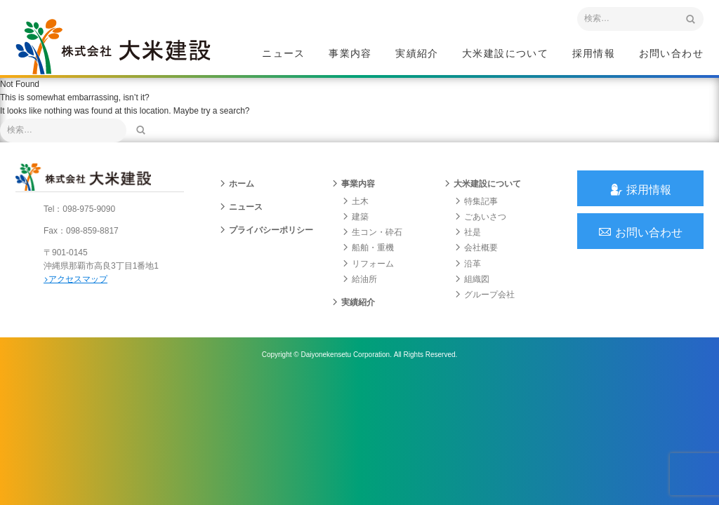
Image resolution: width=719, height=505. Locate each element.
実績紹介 (417, 53)
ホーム (236, 184)
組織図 (471, 279)
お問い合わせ (671, 53)
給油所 (359, 279)
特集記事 (476, 201)
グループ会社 (484, 294)
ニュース (283, 53)
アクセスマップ (75, 279)
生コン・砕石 (372, 232)
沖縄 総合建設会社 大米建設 (113, 46)
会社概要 (476, 247)
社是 (467, 232)
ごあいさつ (480, 217)
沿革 (467, 264)
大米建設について (505, 53)
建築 (355, 217)
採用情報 (594, 53)
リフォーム (368, 264)
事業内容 (350, 53)
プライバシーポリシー (266, 230)
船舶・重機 (368, 247)
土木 (355, 201)
